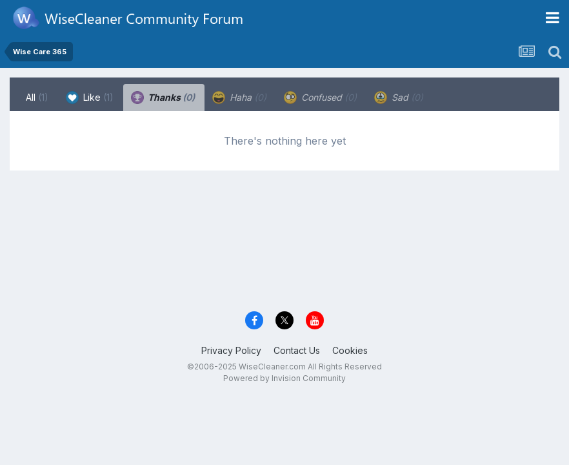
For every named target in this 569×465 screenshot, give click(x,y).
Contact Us (297, 350)
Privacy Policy (231, 350)
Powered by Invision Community (284, 378)
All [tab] (37, 97)
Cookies (350, 350)
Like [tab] (90, 97)
